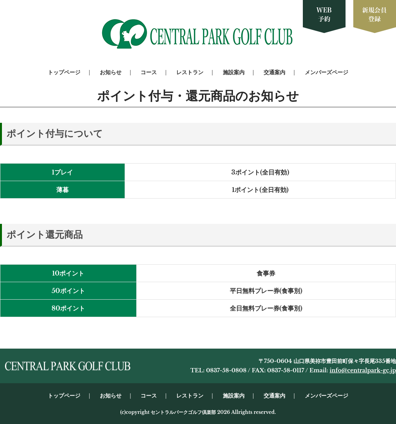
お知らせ (111, 72)
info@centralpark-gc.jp (363, 370)
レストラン (189, 72)
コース (149, 72)
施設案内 (234, 72)
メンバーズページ (326, 72)
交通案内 (274, 72)
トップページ (64, 72)
